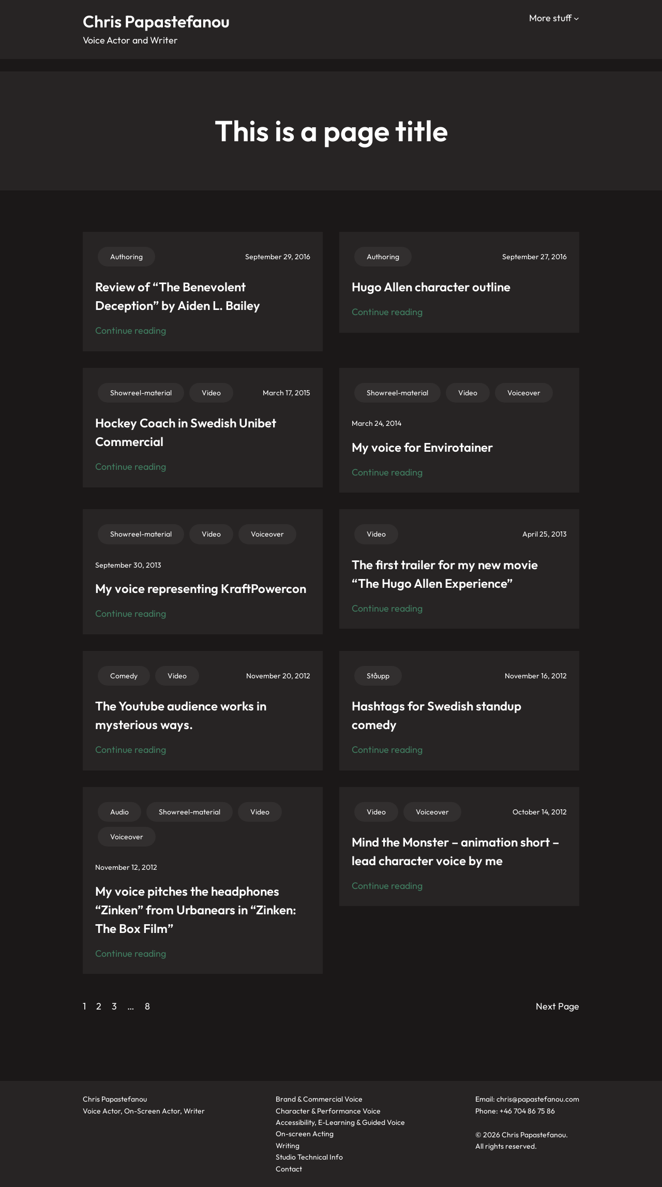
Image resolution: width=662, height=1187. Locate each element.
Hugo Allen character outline (431, 286)
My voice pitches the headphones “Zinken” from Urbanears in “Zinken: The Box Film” (195, 909)
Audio (119, 812)
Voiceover (523, 392)
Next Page (557, 1006)
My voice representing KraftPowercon (200, 588)
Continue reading (130, 331)
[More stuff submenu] (576, 18)
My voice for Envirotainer (422, 447)
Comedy (124, 675)
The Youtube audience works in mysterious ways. (180, 715)
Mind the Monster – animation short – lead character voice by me (455, 851)
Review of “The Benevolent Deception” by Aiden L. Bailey (177, 296)
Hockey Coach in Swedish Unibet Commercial (185, 432)
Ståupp (378, 675)
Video (211, 392)
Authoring (126, 256)
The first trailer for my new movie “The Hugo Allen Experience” (445, 574)
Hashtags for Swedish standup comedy (436, 715)
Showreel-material (141, 392)
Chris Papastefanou (156, 21)
